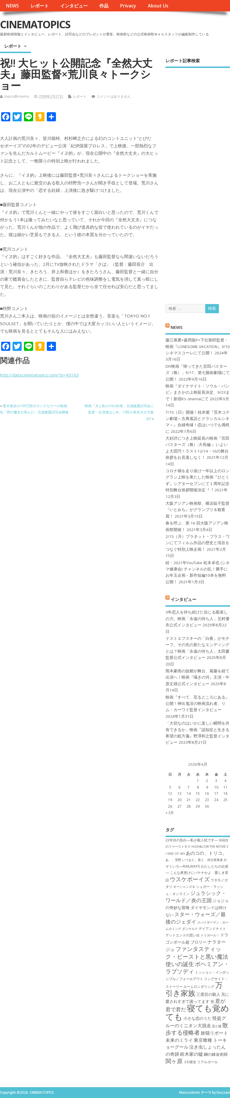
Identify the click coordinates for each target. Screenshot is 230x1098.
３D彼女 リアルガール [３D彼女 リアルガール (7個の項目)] (200, 1061)
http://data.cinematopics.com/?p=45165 (39, 375)
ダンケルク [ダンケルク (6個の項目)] (190, 929)
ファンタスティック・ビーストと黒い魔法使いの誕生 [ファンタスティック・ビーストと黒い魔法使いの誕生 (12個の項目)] (197, 956)
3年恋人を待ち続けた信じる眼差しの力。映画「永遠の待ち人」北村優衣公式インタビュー (197, 619)
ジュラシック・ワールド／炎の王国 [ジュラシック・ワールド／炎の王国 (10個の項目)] (196, 897)
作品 (103, 6)
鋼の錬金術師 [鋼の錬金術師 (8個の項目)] (216, 1054)
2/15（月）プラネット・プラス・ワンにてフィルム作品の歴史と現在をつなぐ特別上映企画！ (198, 543)
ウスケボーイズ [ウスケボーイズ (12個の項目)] (190, 879)
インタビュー (74, 6)
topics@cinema (16, 96)
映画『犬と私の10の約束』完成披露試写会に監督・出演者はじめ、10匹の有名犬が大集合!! (119, 412)
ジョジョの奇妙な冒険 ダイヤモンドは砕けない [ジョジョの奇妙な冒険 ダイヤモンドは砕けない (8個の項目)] (197, 907)
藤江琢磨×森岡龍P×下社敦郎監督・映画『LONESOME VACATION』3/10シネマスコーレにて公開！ (198, 346)
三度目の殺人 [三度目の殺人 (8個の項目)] (208, 994)
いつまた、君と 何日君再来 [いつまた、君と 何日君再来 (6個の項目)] (202, 860)
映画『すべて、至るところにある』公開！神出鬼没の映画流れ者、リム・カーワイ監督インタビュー (197, 704)
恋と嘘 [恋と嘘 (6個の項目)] (216, 1026)
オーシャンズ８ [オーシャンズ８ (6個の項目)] (184, 887)
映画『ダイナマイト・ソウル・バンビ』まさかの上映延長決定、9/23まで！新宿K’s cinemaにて (198, 392)
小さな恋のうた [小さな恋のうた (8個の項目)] (197, 1018)
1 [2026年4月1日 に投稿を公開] (198, 780)
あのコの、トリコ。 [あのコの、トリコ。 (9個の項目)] (206, 853)
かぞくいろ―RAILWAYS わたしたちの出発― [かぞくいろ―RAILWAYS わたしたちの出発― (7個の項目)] (197, 866)
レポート (40, 6)
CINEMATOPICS (35, 24)
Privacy (128, 6)
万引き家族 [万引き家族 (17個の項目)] (194, 989)
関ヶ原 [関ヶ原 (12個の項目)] (174, 1061)
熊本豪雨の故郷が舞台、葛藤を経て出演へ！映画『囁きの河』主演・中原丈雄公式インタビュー (197, 677)
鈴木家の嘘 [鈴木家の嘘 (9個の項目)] (191, 1054)
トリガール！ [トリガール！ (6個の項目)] (210, 935)
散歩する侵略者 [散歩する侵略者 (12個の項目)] (197, 1028)
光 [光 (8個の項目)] (212, 1001)
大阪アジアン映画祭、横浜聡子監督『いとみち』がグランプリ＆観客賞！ (197, 510)
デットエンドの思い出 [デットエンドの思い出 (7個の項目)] (183, 935)
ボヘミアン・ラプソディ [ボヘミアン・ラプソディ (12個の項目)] (197, 967)
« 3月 (170, 812)
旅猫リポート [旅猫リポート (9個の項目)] (214, 1033)
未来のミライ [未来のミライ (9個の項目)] (179, 1040)
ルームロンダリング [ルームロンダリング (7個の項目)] (198, 986)
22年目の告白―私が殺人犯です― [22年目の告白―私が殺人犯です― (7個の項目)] (192, 840)
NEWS (12, 6)
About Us (158, 6)
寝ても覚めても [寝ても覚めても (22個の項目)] (197, 1012)
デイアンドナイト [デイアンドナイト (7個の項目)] (212, 928)
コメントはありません (113, 96)
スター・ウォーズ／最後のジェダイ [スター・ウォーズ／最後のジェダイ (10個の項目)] (196, 918)
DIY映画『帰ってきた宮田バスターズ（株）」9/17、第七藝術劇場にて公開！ (198, 373)
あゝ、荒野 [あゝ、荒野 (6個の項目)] (173, 860)
